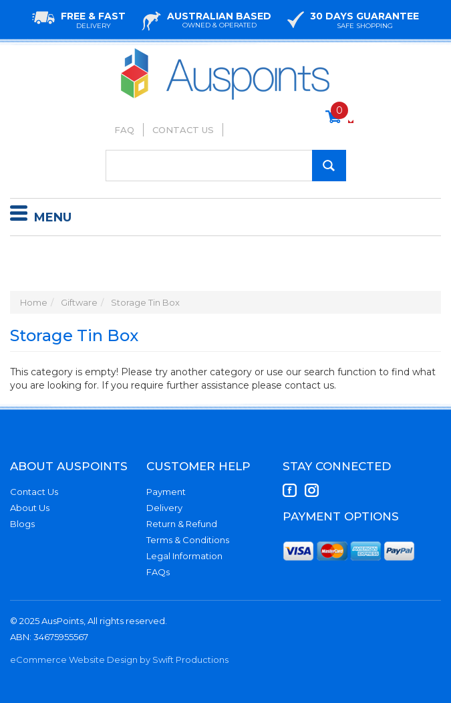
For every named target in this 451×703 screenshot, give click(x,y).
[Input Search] (226, 165)
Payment (166, 491)
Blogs (22, 523)
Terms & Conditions (187, 539)
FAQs (158, 572)
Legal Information (184, 555)
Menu (40, 215)
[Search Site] (329, 165)
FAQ (124, 129)
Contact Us (183, 129)
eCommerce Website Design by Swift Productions (119, 659)
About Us (29, 507)
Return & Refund (181, 523)
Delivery (164, 507)
